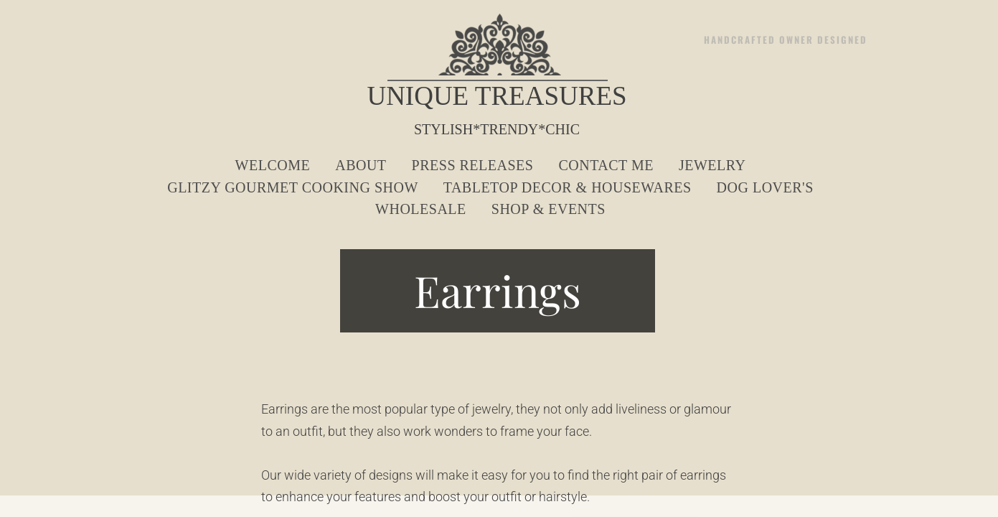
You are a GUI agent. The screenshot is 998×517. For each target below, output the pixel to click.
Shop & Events (548, 209)
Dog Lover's (765, 187)
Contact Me (605, 165)
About (360, 165)
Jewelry (712, 165)
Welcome (273, 165)
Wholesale (420, 209)
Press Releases (473, 165)
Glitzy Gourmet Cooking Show (292, 187)
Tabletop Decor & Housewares (567, 187)
